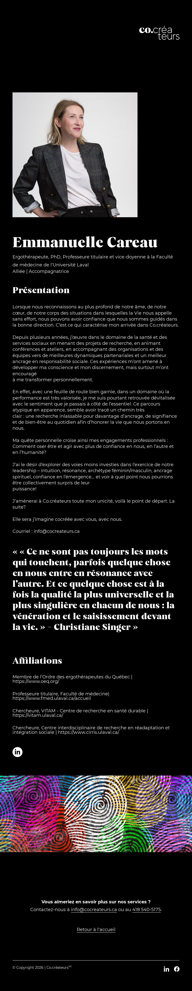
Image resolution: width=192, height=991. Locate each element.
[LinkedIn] (166, 969)
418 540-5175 (146, 909)
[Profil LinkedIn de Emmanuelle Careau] (17, 752)
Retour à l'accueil (96, 929)
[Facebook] (177, 969)
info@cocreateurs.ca (94, 909)
